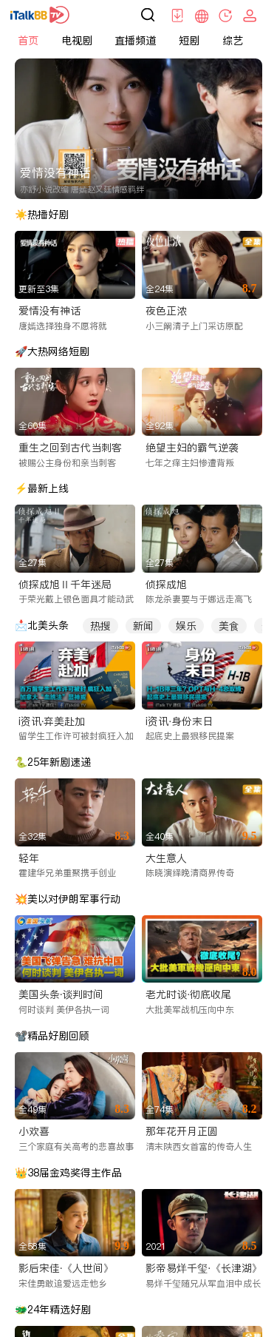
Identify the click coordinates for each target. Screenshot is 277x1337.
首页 (28, 40)
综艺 (232, 40)
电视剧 (76, 40)
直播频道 (135, 40)
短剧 (189, 40)
